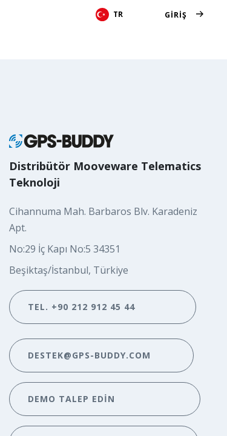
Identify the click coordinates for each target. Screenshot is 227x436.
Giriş (176, 15)
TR (109, 14)
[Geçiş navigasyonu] (195, 42)
